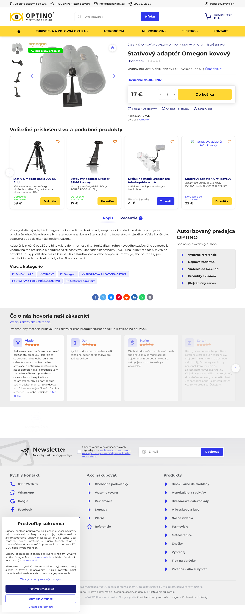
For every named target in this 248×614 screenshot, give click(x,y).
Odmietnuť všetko (41, 598)
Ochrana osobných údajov (130, 591)
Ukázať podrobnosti (41, 606)
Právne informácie (100, 591)
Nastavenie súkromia (162, 591)
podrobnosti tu (42, 557)
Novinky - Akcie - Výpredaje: (52, 455)
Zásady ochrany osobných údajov (40, 579)
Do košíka (205, 94)
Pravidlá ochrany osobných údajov (158, 597)
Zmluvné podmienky (195, 597)
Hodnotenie (136, 61)
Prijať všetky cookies (41, 588)
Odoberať (212, 451)
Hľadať (150, 16)
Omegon (144, 119)
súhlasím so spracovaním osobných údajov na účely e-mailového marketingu (106, 453)
